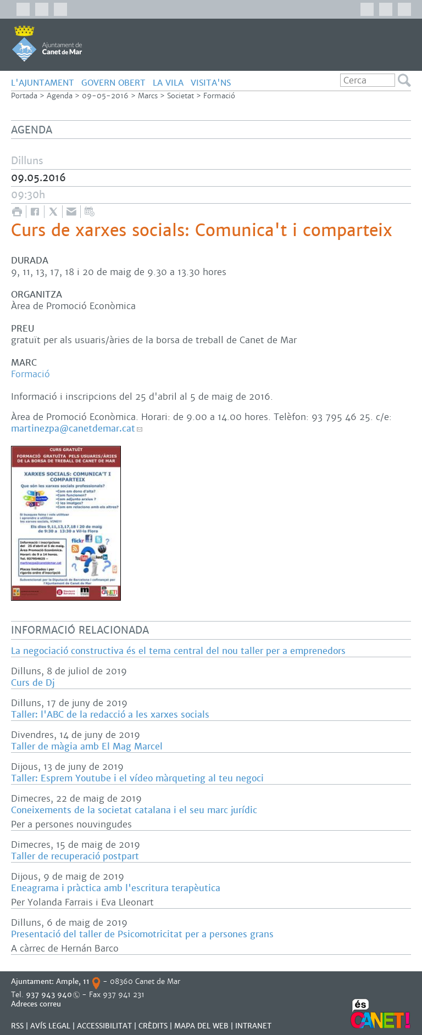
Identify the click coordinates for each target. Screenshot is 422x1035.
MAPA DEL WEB (201, 1026)
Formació (219, 95)
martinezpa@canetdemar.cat (73, 428)
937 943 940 (49, 994)
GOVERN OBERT (113, 82)
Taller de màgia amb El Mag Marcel (87, 746)
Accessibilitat (104, 1026)
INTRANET (253, 1026)
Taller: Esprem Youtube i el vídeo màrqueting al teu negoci (137, 778)
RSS (17, 1026)
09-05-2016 (105, 95)
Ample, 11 (73, 981)
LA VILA (168, 82)
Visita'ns (211, 82)
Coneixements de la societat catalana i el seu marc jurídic (134, 810)
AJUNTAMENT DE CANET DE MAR (47, 43)
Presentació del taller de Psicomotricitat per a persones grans (142, 934)
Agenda (60, 95)
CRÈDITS (153, 1026)
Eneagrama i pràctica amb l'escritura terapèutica (115, 888)
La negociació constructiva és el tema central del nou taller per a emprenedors (178, 651)
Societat (180, 95)
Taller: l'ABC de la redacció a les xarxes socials (110, 714)
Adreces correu (37, 1004)
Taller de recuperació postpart (75, 856)
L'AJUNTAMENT (42, 82)
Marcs (148, 95)
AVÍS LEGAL (50, 1026)
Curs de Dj (32, 683)
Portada (24, 95)
